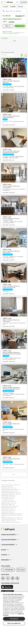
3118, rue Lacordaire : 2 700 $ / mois (9, 520)
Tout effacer (11, 21)
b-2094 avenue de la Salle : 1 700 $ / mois (10, 506)
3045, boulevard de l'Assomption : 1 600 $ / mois (11, 494)
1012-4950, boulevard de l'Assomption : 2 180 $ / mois (12, 513)
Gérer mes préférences (14, 623)
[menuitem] (14, 534)
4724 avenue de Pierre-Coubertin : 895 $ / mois (11, 522)
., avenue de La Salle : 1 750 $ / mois (9, 501)
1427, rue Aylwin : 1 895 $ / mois (8, 504)
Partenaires (6, 560)
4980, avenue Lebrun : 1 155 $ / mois (9, 503)
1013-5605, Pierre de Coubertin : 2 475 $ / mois (11, 492)
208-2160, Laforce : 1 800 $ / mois (8, 495)
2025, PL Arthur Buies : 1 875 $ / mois (9, 488)
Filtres (8, 26)
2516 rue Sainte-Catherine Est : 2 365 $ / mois (11, 484)
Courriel (21, 569)
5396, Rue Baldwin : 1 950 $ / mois (8, 497)
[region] (14, 609)
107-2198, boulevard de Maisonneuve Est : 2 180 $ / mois (12, 516)
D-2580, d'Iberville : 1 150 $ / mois (8, 509)
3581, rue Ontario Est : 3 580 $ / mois (9, 507)
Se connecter (23, 2)
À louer (12, 6)
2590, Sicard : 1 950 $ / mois (7, 486)
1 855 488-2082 (8, 569)
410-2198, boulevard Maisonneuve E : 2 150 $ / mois (12, 517)
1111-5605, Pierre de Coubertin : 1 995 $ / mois (11, 489)
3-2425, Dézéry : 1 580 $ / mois (8, 512)
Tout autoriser (14, 619)
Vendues (20, 6)
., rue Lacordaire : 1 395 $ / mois (8, 500)
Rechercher (20, 26)
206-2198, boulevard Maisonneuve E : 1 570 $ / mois (12, 519)
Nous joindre (5, 566)
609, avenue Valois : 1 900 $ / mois (8, 510)
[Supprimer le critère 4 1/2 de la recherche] (4, 21)
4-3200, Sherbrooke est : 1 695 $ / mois (9, 491)
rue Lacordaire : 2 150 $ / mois (8, 498)
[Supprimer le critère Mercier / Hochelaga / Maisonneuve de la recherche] (12, 19)
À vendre (5, 6)
